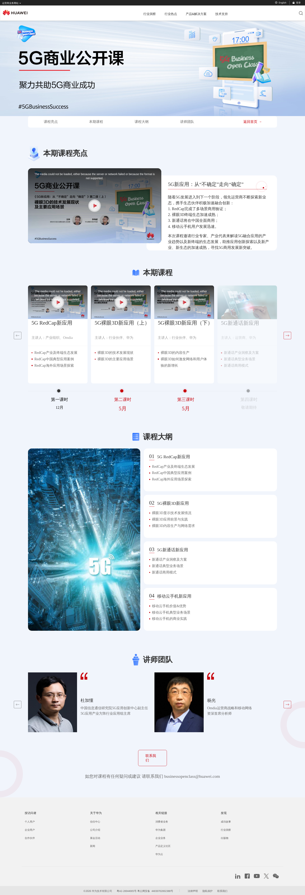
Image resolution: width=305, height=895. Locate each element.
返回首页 (252, 122)
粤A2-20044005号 (125, 890)
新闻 (93, 845)
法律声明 (196, 890)
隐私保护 (211, 890)
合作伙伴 (30, 836)
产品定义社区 (163, 845)
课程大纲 (142, 122)
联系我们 (152, 757)
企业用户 (30, 828)
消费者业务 (162, 820)
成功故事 (226, 820)
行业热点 (138, 13)
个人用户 (30, 820)
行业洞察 (118, 13)
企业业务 (160, 836)
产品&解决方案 (163, 13)
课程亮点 (51, 122)
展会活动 (95, 836)
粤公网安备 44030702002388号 (156, 890)
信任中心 (95, 820)
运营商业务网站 (12, 3)
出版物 (225, 836)
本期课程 (96, 122)
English (280, 2)
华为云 (159, 853)
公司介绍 (95, 828)
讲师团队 (187, 122)
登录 (296, 2)
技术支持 (187, 13)
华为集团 (160, 828)
